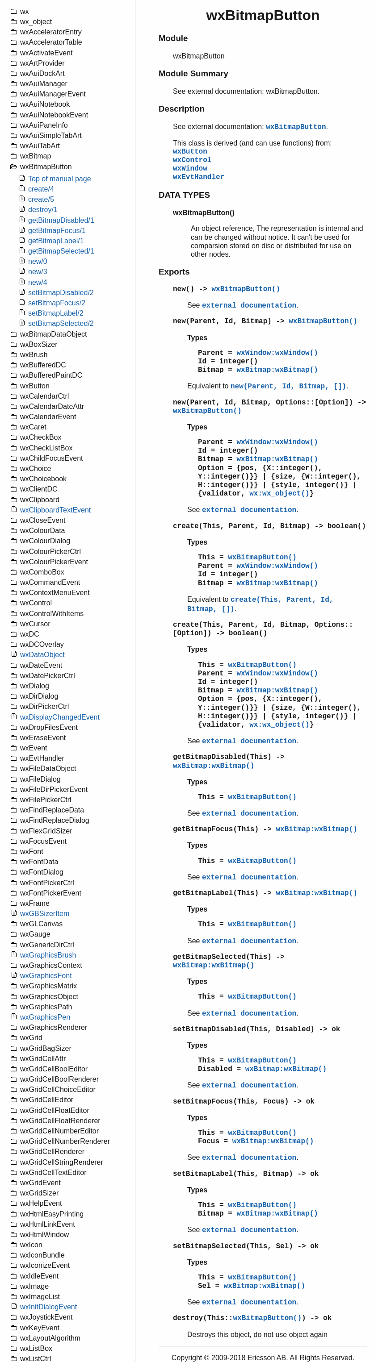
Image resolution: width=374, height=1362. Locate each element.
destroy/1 (43, 209)
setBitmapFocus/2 (56, 303)
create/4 (41, 189)
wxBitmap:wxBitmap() (277, 370)
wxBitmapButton (296, 127)
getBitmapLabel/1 (56, 241)
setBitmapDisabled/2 (61, 292)
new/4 (37, 282)
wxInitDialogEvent (48, 1307)
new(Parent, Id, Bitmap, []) (288, 387)
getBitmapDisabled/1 (61, 220)
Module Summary (193, 73)
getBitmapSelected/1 (61, 251)
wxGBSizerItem (44, 913)
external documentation (249, 306)
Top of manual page (59, 179)
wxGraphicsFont (46, 975)
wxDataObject (42, 654)
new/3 (37, 271)
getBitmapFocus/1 (57, 230)
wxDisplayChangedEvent (60, 717)
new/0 (37, 261)
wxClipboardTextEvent (55, 510)
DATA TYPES (184, 195)
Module (173, 38)
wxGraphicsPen (45, 1017)
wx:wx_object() (279, 494)
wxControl (192, 160)
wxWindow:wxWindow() (277, 353)
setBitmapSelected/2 (61, 323)
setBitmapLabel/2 (56, 313)
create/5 (41, 199)
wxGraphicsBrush (48, 955)
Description (182, 108)
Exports (174, 271)
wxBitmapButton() (245, 289)
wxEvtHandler (198, 177)
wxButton (190, 152)
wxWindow (190, 169)
